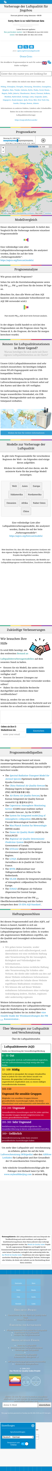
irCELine (14, 848)
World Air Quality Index (36, 1244)
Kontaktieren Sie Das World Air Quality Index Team (27, 1316)
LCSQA (13, 858)
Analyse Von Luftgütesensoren (27, 1335)
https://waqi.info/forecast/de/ (26, 120)
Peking (3, 86)
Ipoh (25, 100)
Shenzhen (37, 86)
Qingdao (5, 90)
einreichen (44, 1404)
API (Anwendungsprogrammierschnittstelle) (26, 1361)
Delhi (10, 93)
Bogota (4, 93)
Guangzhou (46, 86)
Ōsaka (36, 90)
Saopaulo (38, 97)
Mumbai (7, 97)
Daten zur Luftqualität (26, 1345)
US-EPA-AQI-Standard (29, 904)
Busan (46, 90)
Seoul (41, 90)
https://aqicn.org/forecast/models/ (17, 260)
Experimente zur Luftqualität (26, 1332)
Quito (45, 97)
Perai (30, 100)
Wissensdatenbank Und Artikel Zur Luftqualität (27, 1330)
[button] (26, 177)
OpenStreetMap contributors (25, 213)
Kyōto (30, 90)
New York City (43, 100)
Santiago (25, 97)
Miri (35, 100)
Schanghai (11, 86)
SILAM (13, 878)
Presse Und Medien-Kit (26, 1320)
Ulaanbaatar (25, 93)
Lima (32, 97)
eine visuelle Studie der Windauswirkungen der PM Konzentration (24, 1016)
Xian (11, 90)
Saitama (24, 90)
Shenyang (28, 86)
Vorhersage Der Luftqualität (26, 1350)
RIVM (12, 868)
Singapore (7, 100)
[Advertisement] (26, 594)
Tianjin (17, 90)
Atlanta (36, 103)
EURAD (13, 888)
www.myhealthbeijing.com (18, 1174)
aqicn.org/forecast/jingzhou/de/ (28, 51)
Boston (29, 103)
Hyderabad (16, 97)
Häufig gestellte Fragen (25, 1340)
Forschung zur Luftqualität (25, 1325)
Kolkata (47, 93)
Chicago (23, 103)
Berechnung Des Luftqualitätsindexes (26, 1348)
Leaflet (4, 213)
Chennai (39, 93)
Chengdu (19, 86)
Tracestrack (47, 213)
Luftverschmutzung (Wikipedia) (17, 1154)
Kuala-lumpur (17, 100)
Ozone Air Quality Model (22, 832)
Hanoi (33, 93)
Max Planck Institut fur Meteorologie (28, 825)
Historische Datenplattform (26, 1364)
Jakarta (16, 93)
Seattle (16, 103)
